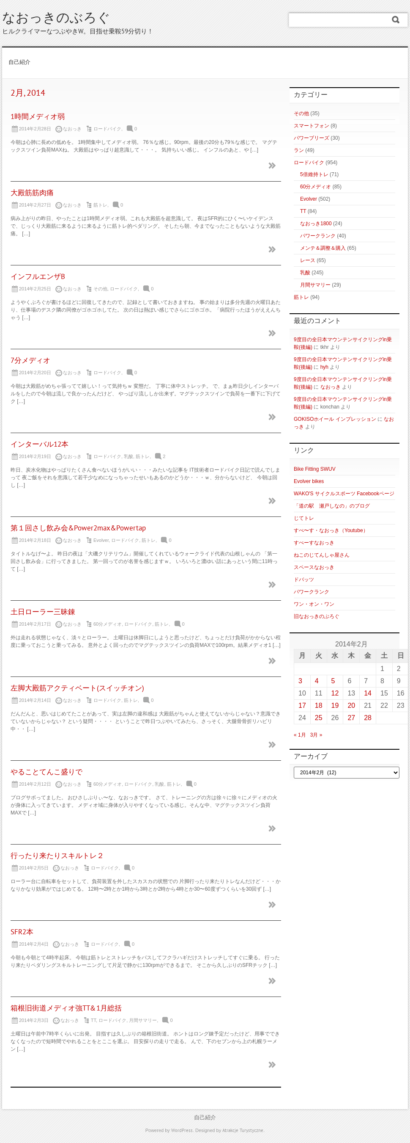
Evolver (101, 540)
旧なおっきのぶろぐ (316, 616)
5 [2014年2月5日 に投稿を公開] (333, 681)
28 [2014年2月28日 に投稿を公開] (368, 717)
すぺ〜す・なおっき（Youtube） (331, 530)
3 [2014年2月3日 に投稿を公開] (300, 681)
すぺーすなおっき (314, 543)
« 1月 (300, 735)
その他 (100, 288)
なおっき (330, 387)
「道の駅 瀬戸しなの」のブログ (332, 506)
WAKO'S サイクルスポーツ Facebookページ (344, 494)
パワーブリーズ (311, 138)
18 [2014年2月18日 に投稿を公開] (319, 705)
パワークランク (318, 236)
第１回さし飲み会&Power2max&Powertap (78, 528)
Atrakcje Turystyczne (242, 1131)
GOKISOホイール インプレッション (335, 419)
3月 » (316, 735)
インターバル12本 (39, 445)
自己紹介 (19, 62)
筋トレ (100, 204)
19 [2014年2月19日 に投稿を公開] (335, 705)
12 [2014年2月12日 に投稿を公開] (335, 693)
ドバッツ (304, 580)
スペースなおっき (314, 567)
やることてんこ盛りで (46, 772)
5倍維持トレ (314, 174)
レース (307, 260)
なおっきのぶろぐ (56, 19)
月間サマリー (143, 1020)
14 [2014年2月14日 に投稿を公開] (368, 693)
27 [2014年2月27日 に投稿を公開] (351, 717)
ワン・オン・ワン (314, 604)
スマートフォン (311, 126)
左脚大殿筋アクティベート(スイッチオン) (77, 688)
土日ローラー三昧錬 (43, 612)
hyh (324, 367)
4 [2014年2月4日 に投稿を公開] (317, 681)
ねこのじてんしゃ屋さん (322, 555)
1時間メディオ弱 (38, 117)
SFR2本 (22, 932)
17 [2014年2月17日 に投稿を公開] (302, 705)
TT (93, 1020)
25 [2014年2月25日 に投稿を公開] (319, 717)
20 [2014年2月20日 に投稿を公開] (351, 705)
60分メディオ (107, 624)
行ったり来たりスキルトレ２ (57, 856)
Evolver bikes (309, 481)
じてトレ (304, 518)
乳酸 (128, 456)
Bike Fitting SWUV (315, 469)
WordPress (182, 1131)
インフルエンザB (38, 277)
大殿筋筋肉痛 (32, 193)
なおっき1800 (316, 223)
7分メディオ (30, 361)
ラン (299, 150)
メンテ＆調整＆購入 (323, 248)
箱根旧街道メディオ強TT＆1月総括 (66, 1008)
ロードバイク (107, 128)
